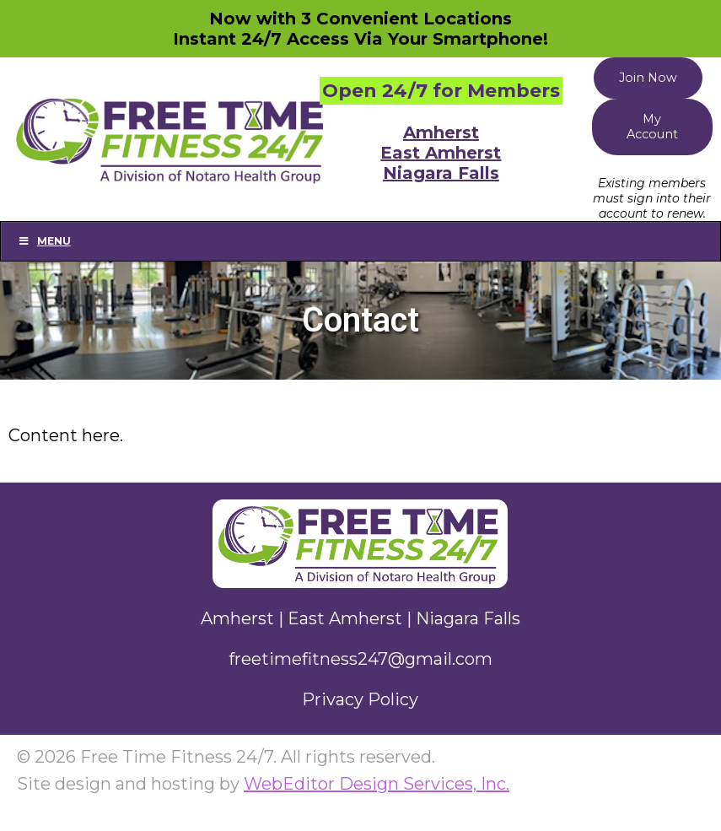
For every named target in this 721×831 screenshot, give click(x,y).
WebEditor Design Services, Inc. (376, 784)
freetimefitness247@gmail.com (360, 659)
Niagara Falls (441, 173)
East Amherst (440, 153)
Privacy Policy (360, 699)
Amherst (441, 132)
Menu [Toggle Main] (44, 241)
